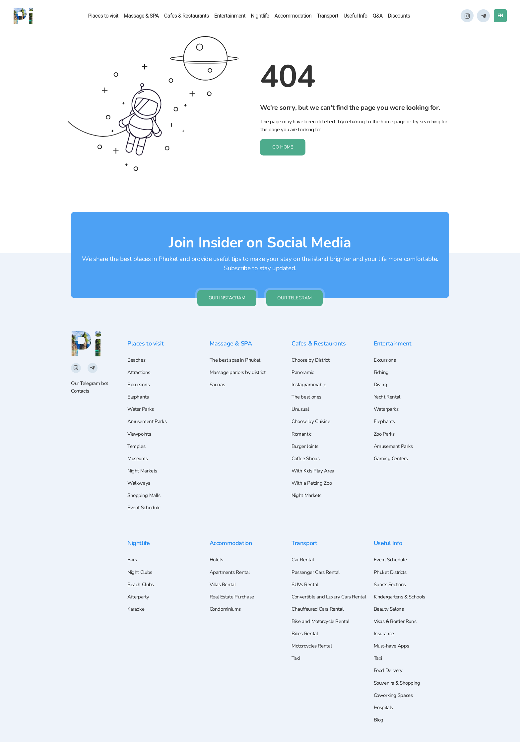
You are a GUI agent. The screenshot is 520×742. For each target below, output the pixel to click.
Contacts (81, 376)
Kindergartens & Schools (402, 590)
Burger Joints (306, 435)
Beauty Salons (390, 603)
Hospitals (384, 706)
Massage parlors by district (240, 358)
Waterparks (387, 397)
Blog (379, 719)
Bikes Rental (306, 639)
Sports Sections (392, 578)
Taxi (296, 664)
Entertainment (229, 16)
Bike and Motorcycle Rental (323, 626)
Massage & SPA (141, 16)
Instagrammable (310, 371)
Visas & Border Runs (397, 616)
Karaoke (136, 603)
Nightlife (260, 16)
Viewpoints (140, 422)
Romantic (302, 422)
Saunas (218, 371)
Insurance (384, 629)
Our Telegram (296, 282)
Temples (137, 435)
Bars (132, 552)
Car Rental (304, 552)
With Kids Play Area (315, 461)
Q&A (378, 16)
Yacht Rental (388, 384)
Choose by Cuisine (313, 409)
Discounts (399, 16)
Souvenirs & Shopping (399, 681)
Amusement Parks (148, 409)
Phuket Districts (392, 565)
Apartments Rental (231, 565)
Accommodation (293, 16)
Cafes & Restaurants (186, 16)
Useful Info (355, 16)
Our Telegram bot (91, 368)
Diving (381, 371)
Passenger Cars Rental (318, 565)
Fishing (382, 358)
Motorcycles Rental (314, 651)
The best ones (308, 384)
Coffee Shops (307, 448)
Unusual (301, 397)
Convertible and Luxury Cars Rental (324, 595)
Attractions (140, 358)
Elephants (138, 384)
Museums (138, 448)
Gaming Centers (392, 448)
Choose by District (312, 345)
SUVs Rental (306, 578)
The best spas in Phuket (237, 345)
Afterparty (139, 590)
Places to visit (103, 16)
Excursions (139, 371)
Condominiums (227, 603)
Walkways (139, 473)
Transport (327, 16)
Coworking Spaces (395, 694)
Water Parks (141, 397)
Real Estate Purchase (234, 590)
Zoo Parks (385, 422)
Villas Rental (224, 578)
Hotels (217, 552)
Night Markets (143, 461)
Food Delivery (390, 668)
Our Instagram (225, 282)
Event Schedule (145, 499)
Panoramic (303, 358)
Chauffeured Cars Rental (320, 613)
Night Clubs (141, 565)
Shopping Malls (145, 486)
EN (500, 16)
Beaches (137, 345)
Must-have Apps (393, 642)
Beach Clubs (141, 578)
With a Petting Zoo (313, 473)
